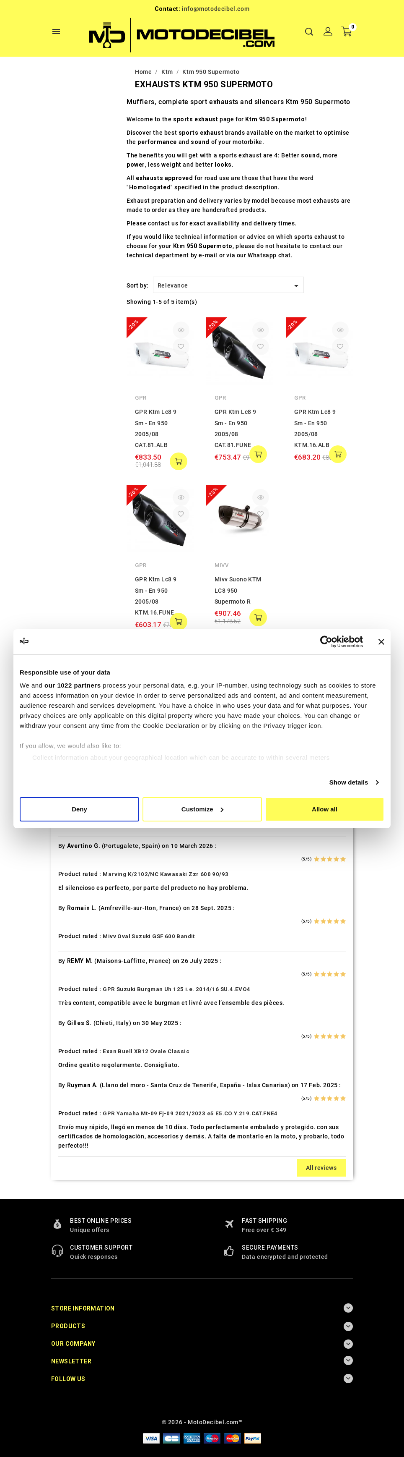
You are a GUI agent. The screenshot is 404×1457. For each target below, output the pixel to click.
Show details (348, 782)
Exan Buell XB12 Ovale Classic (146, 1051)
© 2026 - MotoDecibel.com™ (202, 1422)
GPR (141, 398)
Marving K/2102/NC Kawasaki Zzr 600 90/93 (165, 874)
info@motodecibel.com (215, 8)
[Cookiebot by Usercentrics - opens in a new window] (326, 642)
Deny (79, 809)
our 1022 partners (72, 685)
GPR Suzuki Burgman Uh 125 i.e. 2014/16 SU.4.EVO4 (176, 989)
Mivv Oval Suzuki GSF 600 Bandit (148, 936)
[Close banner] (381, 642)
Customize (202, 809)
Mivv (221, 565)
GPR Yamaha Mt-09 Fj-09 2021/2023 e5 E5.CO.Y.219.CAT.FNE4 (190, 1113)
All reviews (321, 1167)
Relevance (229, 286)
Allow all (324, 809)
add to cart (178, 461)
